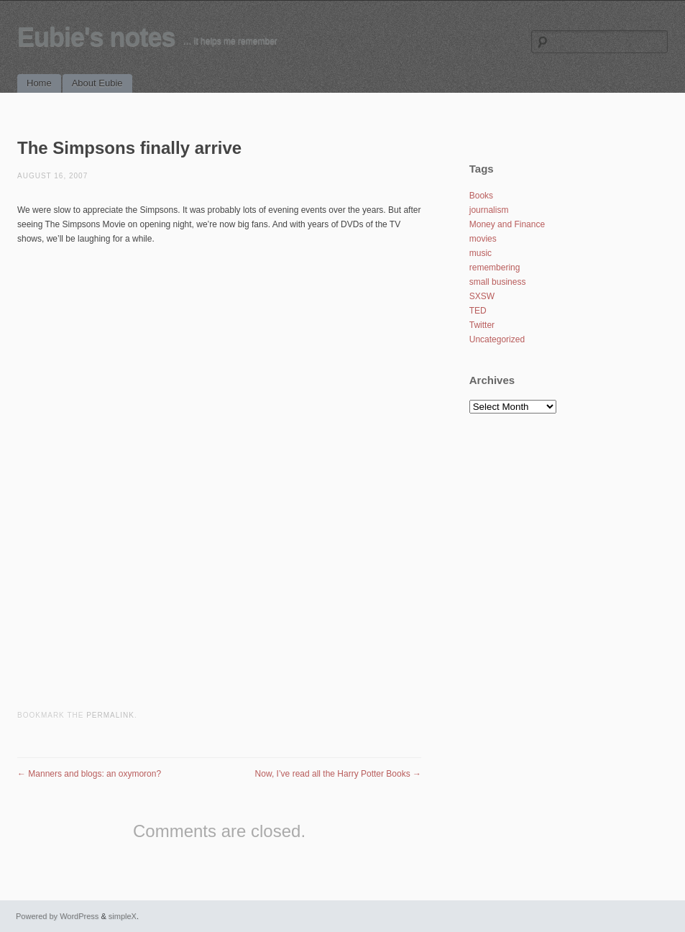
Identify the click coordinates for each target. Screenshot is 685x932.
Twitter (482, 325)
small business (497, 282)
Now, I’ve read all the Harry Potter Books (338, 774)
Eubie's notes (96, 37)
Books (481, 196)
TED (478, 311)
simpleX (123, 916)
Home (39, 83)
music (480, 253)
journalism (489, 210)
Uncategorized (497, 339)
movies (483, 239)
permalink (110, 715)
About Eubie (97, 83)
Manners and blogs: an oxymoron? (89, 774)
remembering (494, 267)
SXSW (482, 296)
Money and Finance (507, 224)
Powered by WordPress (57, 916)
